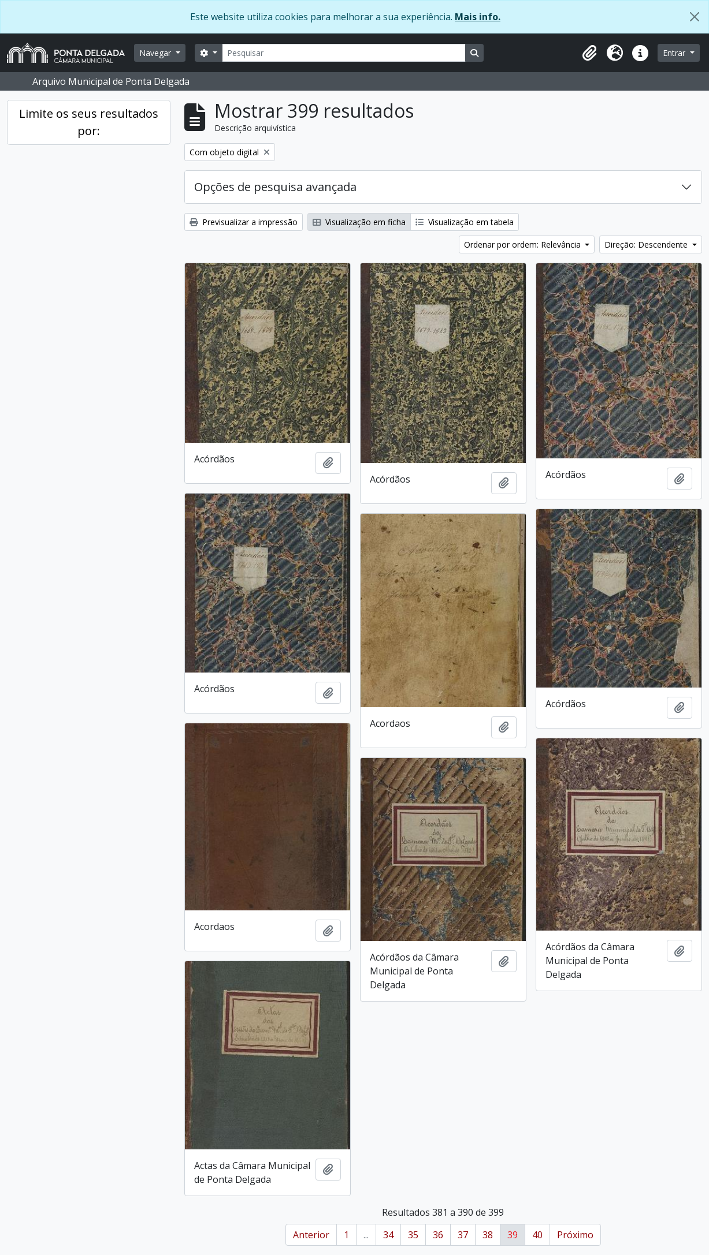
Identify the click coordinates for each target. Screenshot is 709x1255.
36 (438, 1234)
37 (463, 1234)
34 (388, 1234)
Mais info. (477, 16)
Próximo (575, 1234)
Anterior (311, 1234)
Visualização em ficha (359, 221)
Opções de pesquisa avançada (275, 187)
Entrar (675, 52)
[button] (589, 53)
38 (487, 1234)
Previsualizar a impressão (244, 221)
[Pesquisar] (344, 53)
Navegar (156, 52)
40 (537, 1234)
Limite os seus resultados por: (88, 122)
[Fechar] (694, 17)
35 (413, 1234)
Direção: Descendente (647, 244)
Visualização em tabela (464, 221)
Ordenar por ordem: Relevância (523, 244)
